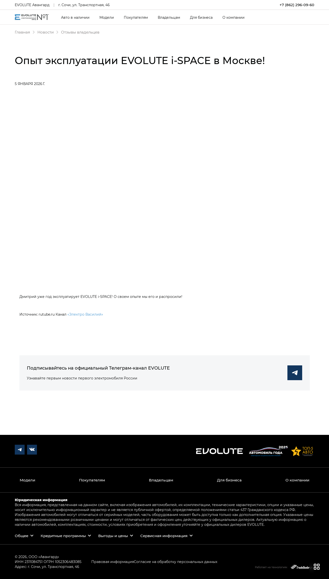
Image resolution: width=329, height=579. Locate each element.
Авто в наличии (75, 17)
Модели (106, 17)
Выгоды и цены (113, 535)
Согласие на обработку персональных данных (175, 561)
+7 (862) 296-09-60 (297, 4)
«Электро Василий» (85, 314)
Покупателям (136, 17)
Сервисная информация (164, 535)
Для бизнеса (201, 17)
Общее (21, 535)
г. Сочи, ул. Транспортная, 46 (84, 4)
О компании (233, 17)
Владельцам (169, 17)
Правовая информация (112, 561)
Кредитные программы (63, 535)
